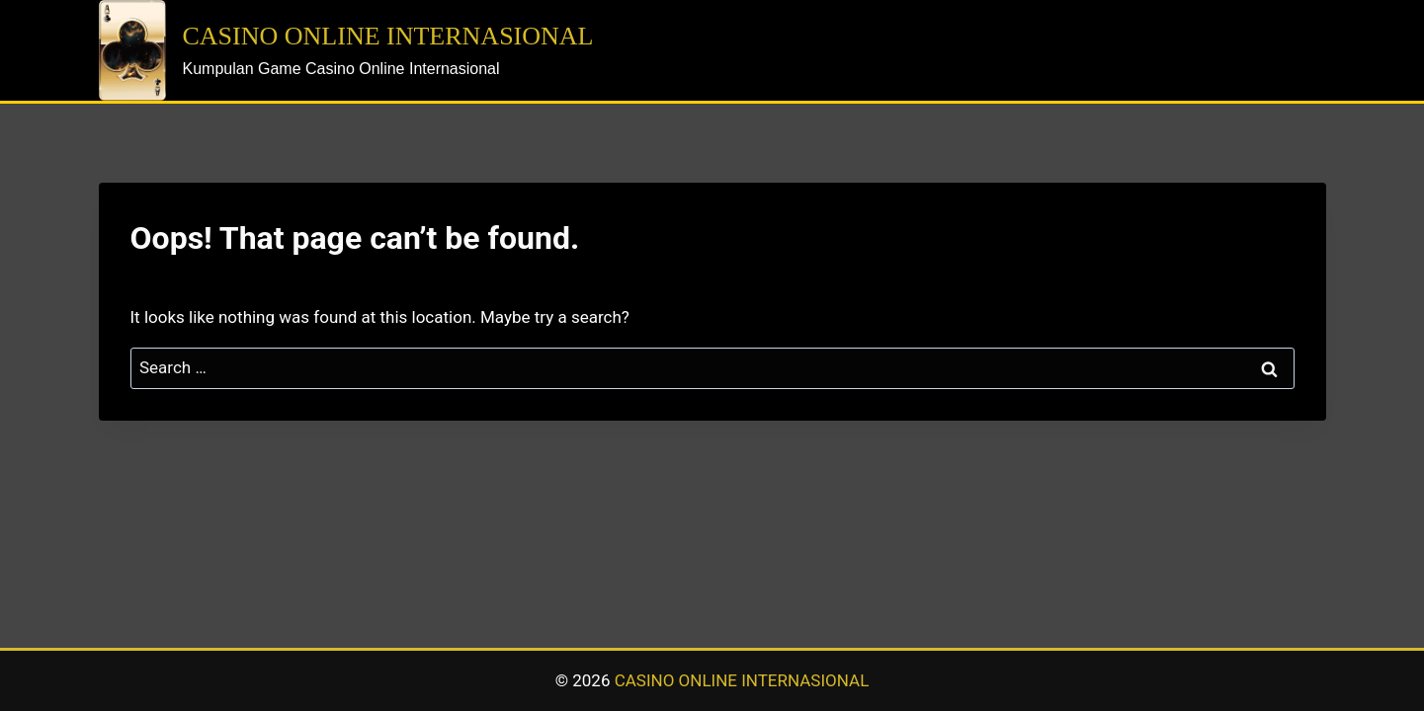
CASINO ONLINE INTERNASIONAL (742, 680)
